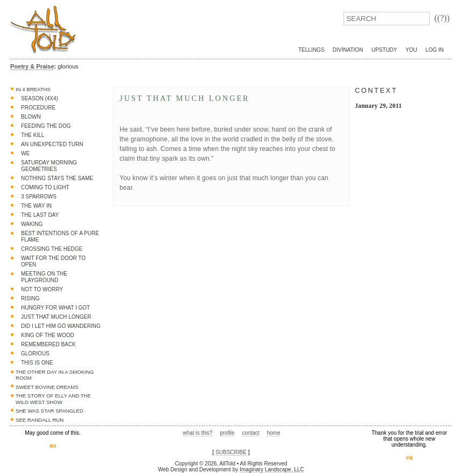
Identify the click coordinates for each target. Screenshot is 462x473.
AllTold (43, 30)
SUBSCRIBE (231, 452)
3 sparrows (39, 197)
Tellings (311, 50)
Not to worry (42, 289)
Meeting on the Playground (44, 277)
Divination (348, 50)
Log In (434, 50)
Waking (32, 224)
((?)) (442, 18)
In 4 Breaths (33, 89)
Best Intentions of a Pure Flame (60, 236)
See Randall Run (40, 420)
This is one (37, 363)
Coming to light (45, 187)
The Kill (32, 135)
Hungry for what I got (55, 308)
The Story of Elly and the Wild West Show (53, 399)
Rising (30, 298)
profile (227, 433)
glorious (35, 354)
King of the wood (47, 335)
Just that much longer (56, 317)
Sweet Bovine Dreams (47, 387)
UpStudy (384, 50)
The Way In (36, 206)
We (25, 153)
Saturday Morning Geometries (49, 166)
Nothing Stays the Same (57, 178)
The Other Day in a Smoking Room (55, 375)
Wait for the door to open (53, 261)
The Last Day (40, 215)
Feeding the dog (46, 126)
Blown (31, 117)
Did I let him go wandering (61, 326)
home (273, 433)
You (411, 50)
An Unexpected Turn (52, 144)
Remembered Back (48, 344)
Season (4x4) (39, 98)
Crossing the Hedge (51, 249)
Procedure (38, 108)
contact (250, 433)
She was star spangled (49, 411)
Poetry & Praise (32, 66)
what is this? (198, 433)
